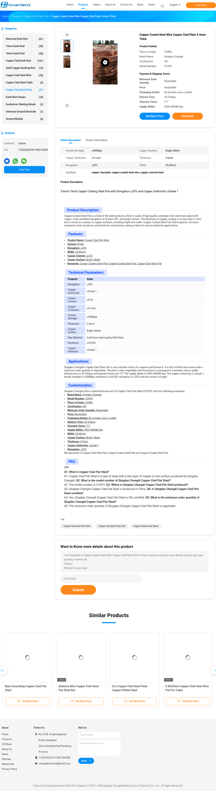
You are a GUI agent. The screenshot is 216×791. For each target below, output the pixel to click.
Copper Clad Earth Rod (24, 61)
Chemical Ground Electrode (24, 112)
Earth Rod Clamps (24, 97)
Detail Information (71, 140)
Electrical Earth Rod (24, 39)
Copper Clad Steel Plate (24, 90)
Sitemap (6, 759)
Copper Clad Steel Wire (24, 75)
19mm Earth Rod (24, 46)
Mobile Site (8, 764)
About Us (7, 749)
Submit (78, 590)
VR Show (7, 744)
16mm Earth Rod (24, 53)
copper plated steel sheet (145, 526)
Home (5, 734)
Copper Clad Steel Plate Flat (111, 526)
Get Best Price (155, 116)
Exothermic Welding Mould (24, 104)
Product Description (96, 140)
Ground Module (24, 119)
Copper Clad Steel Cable (24, 82)
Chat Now (201, 5)
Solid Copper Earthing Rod (24, 68)
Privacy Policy (9, 769)
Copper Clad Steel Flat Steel (77, 526)
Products (7, 739)
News (5, 754)
